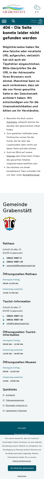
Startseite (12, 122)
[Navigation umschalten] (4, 21)
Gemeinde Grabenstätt (17, 207)
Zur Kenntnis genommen (22, 468)
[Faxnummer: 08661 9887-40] (22, 261)
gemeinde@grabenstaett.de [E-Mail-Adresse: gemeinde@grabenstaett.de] (21, 265)
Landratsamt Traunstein (15, 410)
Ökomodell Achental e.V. (15, 405)
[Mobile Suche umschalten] (13, 21)
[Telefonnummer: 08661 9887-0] (22, 258)
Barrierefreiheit (22, 434)
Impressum (22, 476)
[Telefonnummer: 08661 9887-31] (22, 316)
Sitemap (11, 156)
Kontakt (22, 428)
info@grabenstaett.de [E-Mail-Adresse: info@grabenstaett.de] (18, 323)
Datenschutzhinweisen (22, 461)
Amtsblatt (9, 395)
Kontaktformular (31, 174)
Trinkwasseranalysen (13, 400)
